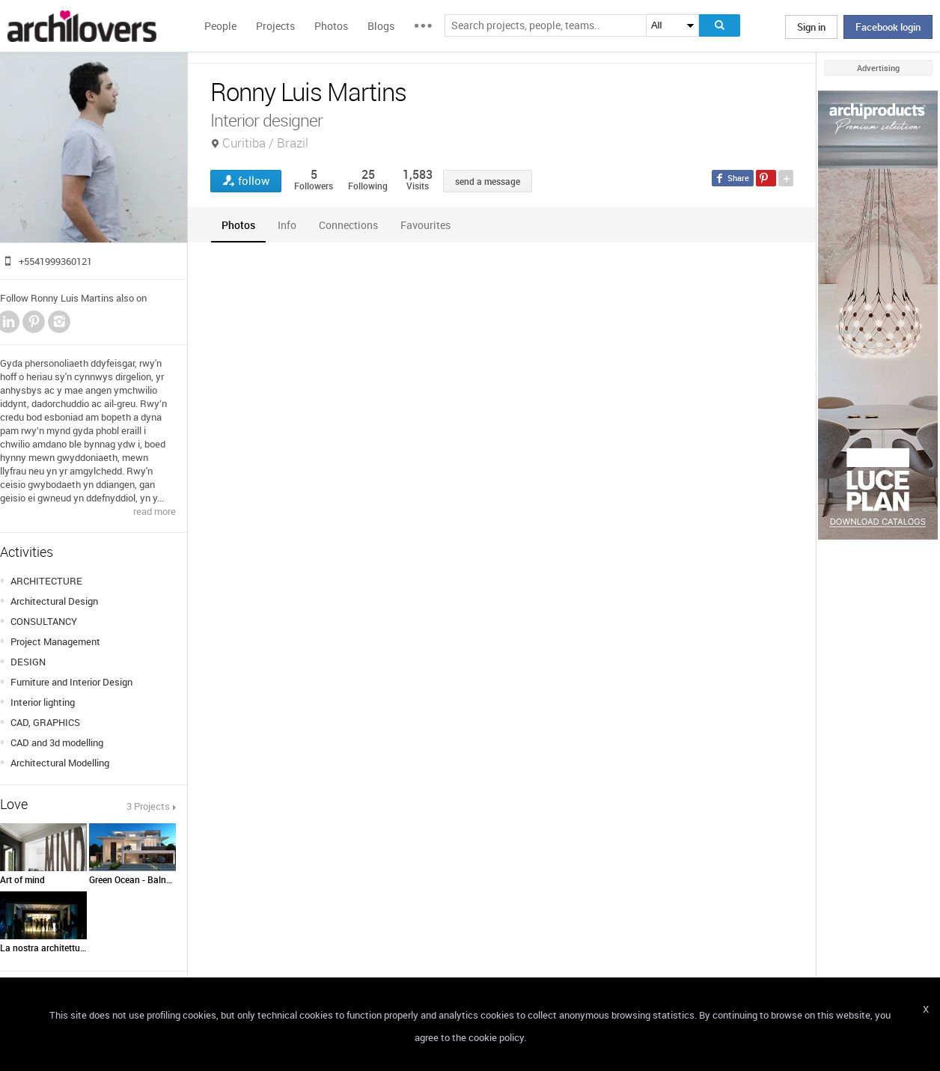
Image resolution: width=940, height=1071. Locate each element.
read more (154, 511)
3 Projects (148, 806)
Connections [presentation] (348, 225)
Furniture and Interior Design (71, 682)
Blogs (380, 26)
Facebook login (888, 27)
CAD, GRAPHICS (45, 722)
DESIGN (28, 661)
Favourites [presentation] (425, 225)
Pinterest (33, 322)
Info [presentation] (287, 225)
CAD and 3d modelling (56, 742)
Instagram (59, 322)
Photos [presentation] (238, 225)
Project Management (55, 641)
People (220, 26)
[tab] (238, 224)
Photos (331, 26)
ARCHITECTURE (46, 581)
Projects (275, 26)
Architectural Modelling (59, 762)
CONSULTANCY (43, 621)
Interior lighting (42, 702)
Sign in (811, 27)
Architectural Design (54, 601)
